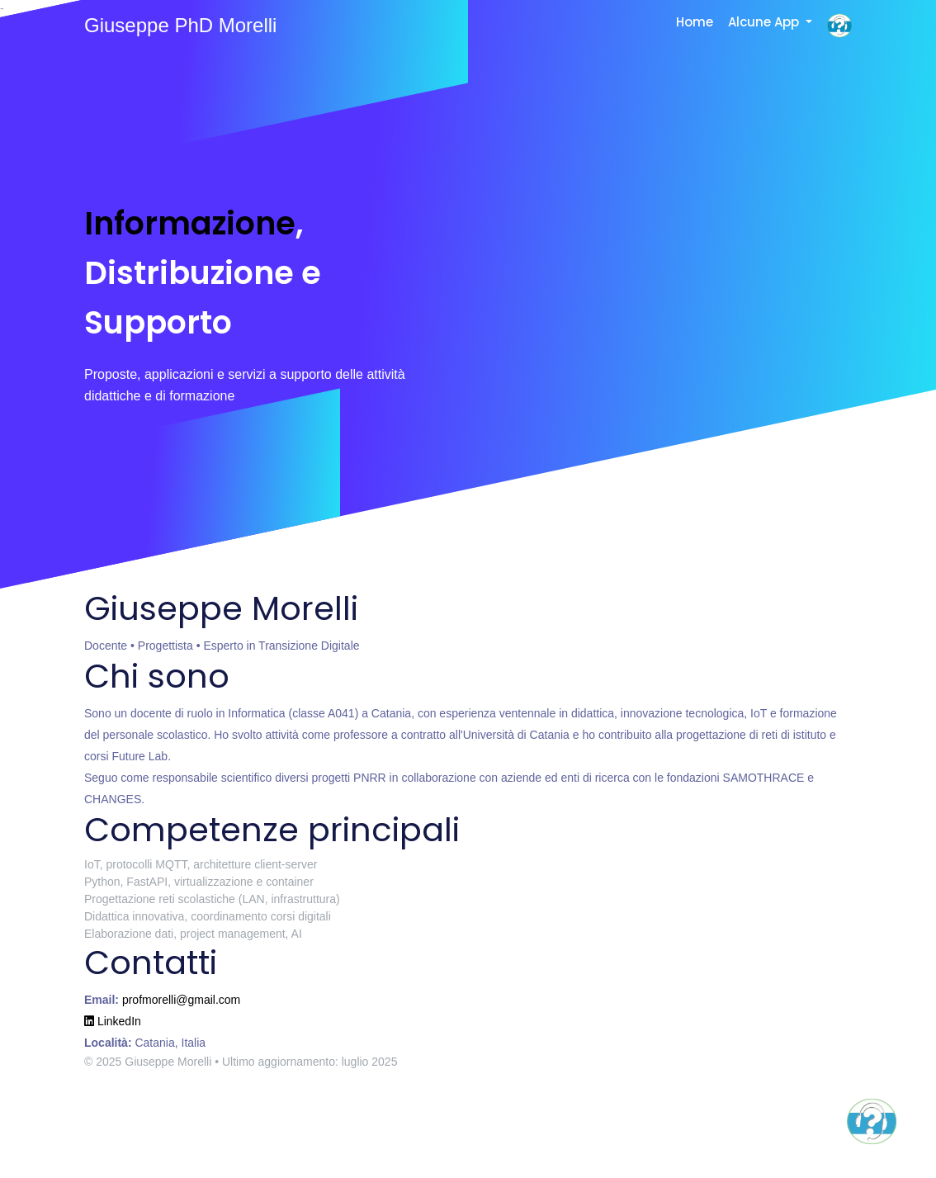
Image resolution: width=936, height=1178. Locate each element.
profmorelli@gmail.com (181, 999)
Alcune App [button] (765, 22)
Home (694, 22)
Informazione (189, 223)
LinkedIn (112, 1021)
